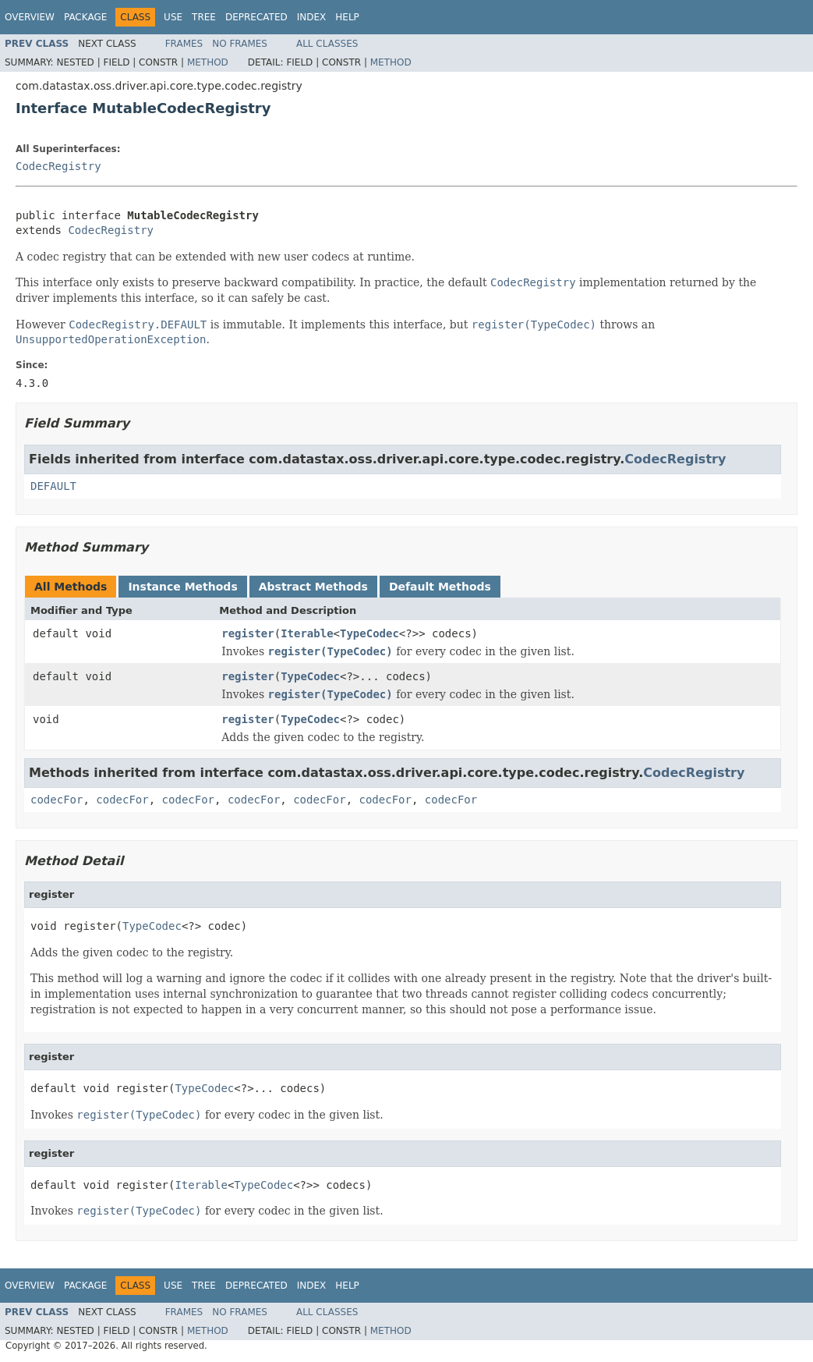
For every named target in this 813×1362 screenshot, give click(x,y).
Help (347, 17)
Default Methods (440, 586)
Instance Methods (182, 586)
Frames (184, 43)
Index (312, 17)
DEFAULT (53, 486)
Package (85, 17)
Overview (30, 17)
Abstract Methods (313, 586)
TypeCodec (369, 633)
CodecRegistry (58, 166)
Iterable (307, 633)
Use (173, 17)
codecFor (56, 799)
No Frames (239, 43)
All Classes (327, 43)
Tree (204, 17)
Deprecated (256, 17)
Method (207, 62)
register (247, 633)
